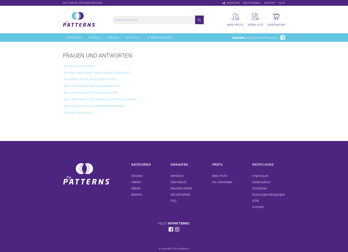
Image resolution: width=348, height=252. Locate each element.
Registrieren (251, 3)
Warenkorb (178, 182)
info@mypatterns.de (261, 38)
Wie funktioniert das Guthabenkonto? (92, 86)
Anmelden (233, 3)
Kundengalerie (159, 37)
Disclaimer (259, 188)
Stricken (73, 37)
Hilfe (281, 3)
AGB (255, 200)
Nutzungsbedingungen (268, 194)
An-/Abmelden (222, 182)
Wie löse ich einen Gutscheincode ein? (91, 92)
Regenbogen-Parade (78, 112)
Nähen (113, 37)
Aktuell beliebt (181, 194)
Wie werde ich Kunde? (79, 66)
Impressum (260, 176)
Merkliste (177, 176)
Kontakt (270, 3)
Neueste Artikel (181, 188)
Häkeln (95, 37)
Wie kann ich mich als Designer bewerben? (94, 106)
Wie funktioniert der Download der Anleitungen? (100, 99)
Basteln (133, 37)
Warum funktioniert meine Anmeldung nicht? (97, 72)
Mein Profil (219, 176)
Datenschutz (261, 182)
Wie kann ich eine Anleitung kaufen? (90, 79)
